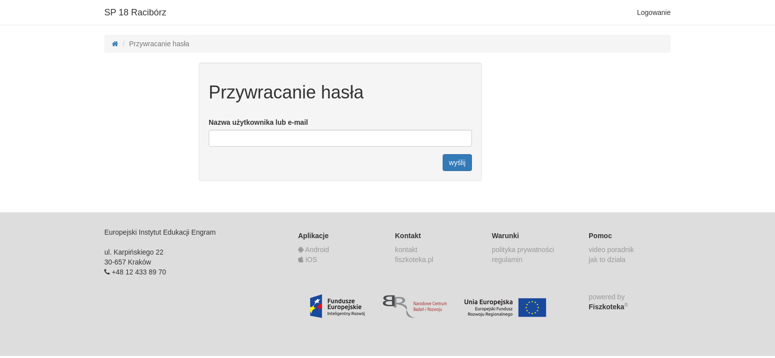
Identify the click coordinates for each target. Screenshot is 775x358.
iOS (307, 260)
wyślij (457, 163)
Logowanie (654, 12)
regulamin (507, 260)
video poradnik (611, 250)
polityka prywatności (523, 250)
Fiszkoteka (608, 306)
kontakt (406, 250)
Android (313, 250)
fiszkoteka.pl (414, 260)
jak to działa (607, 260)
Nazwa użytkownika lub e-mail (258, 122)
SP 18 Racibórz (135, 12)
